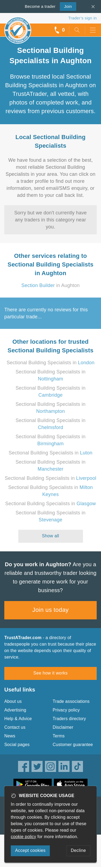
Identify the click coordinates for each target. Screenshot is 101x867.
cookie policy (23, 836)
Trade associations (71, 701)
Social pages (17, 744)
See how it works (50, 673)
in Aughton (50, 285)
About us (13, 701)
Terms (59, 736)
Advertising (15, 710)
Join (66, 6)
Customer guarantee (73, 744)
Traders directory (69, 718)
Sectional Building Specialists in (50, 362)
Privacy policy (66, 710)
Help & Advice (18, 718)
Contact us (14, 727)
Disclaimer (63, 727)
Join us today (50, 609)
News (9, 736)
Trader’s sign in (82, 18)
